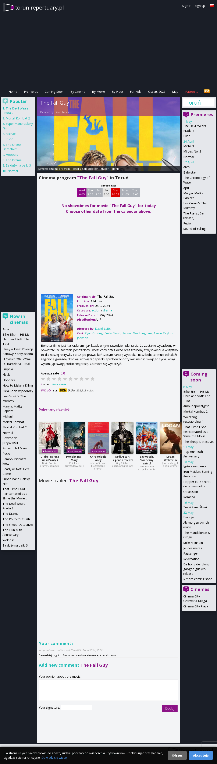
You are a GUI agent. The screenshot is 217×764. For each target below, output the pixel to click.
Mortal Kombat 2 (195, 411)
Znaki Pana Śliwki (195, 507)
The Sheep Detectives (198, 442)
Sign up (200, 6)
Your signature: (50, 707)
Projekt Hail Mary (74, 458)
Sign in (186, 6)
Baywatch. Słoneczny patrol (147, 460)
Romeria (189, 497)
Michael (188, 146)
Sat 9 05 (106, 192)
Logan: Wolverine (171, 458)
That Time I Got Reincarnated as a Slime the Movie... (195, 431)
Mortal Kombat (13, 422)
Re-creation (191, 559)
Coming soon (199, 377)
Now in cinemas (19, 319)
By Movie (98, 92)
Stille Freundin (193, 543)
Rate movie (59, 384)
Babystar (189, 172)
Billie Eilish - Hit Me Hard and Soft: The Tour (196, 396)
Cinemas (200, 589)
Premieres (31, 92)
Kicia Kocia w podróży (18, 391)
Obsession (190, 492)
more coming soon (199, 579)
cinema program (59, 169)
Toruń (193, 102)
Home (12, 92)
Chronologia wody (98, 458)
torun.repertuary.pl (39, 7)
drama (107, 310)
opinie (115, 169)
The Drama (14, 160)
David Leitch (62, 112)
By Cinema (77, 92)
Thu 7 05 (90, 192)
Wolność (8, 540)
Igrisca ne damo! (194, 466)
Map (175, 92)
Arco (186, 167)
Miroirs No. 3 (192, 151)
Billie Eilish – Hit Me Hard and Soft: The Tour (16, 339)
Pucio (187, 223)
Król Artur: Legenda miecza (122, 458)
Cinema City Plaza (195, 606)
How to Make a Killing (18, 385)
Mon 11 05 (125, 192)
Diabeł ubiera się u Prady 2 (50, 458)
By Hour (117, 92)
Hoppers (12, 155)
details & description (85, 169)
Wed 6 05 (82, 192)
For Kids (135, 92)
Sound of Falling (194, 229)
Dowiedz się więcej (54, 758)
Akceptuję (201, 755)
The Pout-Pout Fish (16, 519)
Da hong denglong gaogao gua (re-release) (196, 568)
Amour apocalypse (196, 406)
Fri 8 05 (98, 192)
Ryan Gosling (94, 333)
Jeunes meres (192, 548)
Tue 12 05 (135, 192)
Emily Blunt (112, 333)
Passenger (190, 553)
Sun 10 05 (115, 192)
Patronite (191, 92)
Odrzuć (177, 755)
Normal (188, 157)
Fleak (6, 375)
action (96, 310)
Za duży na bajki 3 (18, 165)
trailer (105, 169)
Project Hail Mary (15, 448)
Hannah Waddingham (137, 333)
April (186, 188)
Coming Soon (54, 92)
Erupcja (188, 517)
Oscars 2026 (156, 92)
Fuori (186, 136)
